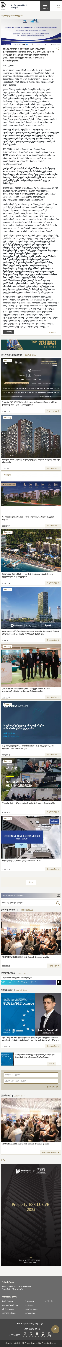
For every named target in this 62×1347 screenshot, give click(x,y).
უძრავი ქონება (8, 1309)
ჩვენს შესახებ (7, 1301)
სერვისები (29, 1301)
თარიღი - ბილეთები (51, 1152)
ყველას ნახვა (30, 355)
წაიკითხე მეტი (53, 411)
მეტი (31, 882)
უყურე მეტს (54, 965)
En (58, 5)
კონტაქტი (49, 1301)
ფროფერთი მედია (10, 1305)
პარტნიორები (31, 1309)
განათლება (30, 1313)
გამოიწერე (52, 1087)
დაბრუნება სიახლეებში (12, 15)
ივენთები (29, 1305)
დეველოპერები (8, 1313)
